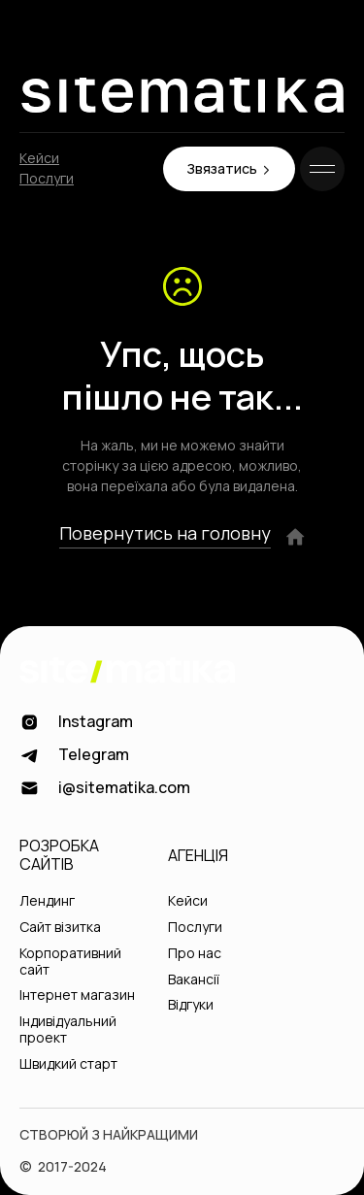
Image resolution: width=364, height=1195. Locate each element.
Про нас (194, 954)
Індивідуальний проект (67, 1029)
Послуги (46, 179)
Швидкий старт (68, 1064)
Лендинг (47, 901)
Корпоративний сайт (70, 962)
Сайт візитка (60, 927)
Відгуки (191, 1005)
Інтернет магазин (77, 995)
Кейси (39, 158)
